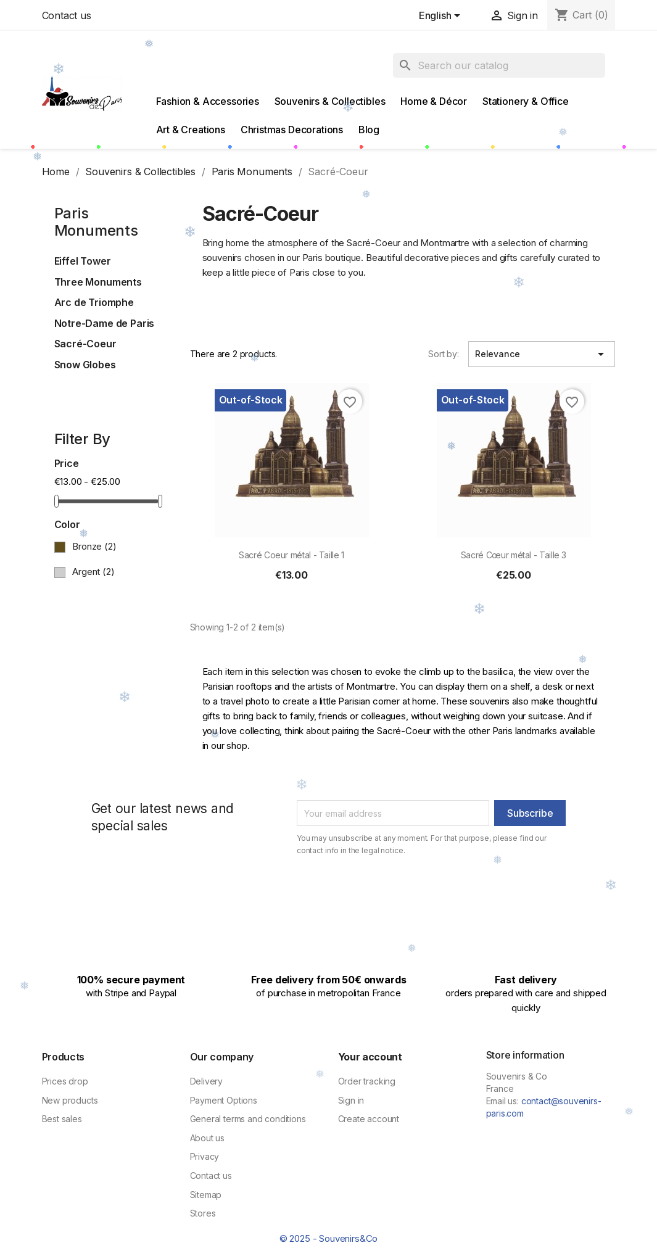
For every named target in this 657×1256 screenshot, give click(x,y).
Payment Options (223, 1100)
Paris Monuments (96, 222)
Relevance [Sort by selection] (542, 354)
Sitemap (206, 1194)
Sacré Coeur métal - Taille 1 (291, 555)
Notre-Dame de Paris (104, 323)
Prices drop (65, 1081)
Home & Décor (433, 101)
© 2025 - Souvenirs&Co (328, 1238)
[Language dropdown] (442, 16)
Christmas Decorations (292, 129)
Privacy (205, 1156)
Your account (370, 1057)
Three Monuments (98, 282)
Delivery (206, 1081)
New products (70, 1100)
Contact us (66, 15)
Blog (368, 129)
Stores (203, 1213)
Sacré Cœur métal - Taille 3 (513, 555)
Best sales (62, 1118)
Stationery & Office (525, 101)
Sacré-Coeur (85, 343)
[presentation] (400, 890)
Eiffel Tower (82, 261)
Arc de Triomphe (94, 302)
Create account (369, 1118)
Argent (93, 571)
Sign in (351, 1100)
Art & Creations (190, 129)
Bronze (94, 546)
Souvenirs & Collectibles (330, 101)
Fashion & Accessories (207, 101)
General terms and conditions (248, 1118)
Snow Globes (85, 364)
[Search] (499, 65)
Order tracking (367, 1081)
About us (207, 1138)
